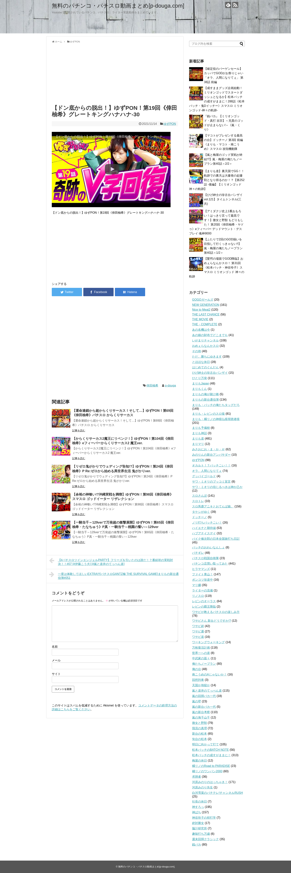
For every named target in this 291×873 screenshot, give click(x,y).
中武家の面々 (201, 658)
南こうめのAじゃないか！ (209, 674)
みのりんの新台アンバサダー (211, 454)
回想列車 (198, 679)
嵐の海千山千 (201, 717)
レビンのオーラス (204, 601)
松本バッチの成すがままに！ (211, 755)
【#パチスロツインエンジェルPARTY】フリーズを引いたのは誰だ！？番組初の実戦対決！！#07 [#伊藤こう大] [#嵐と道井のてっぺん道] (111, 561)
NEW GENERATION (205, 304)
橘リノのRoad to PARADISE (211, 765)
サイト (56, 673)
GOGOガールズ (202, 299)
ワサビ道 (198, 636)
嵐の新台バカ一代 (204, 706)
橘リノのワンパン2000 (207, 771)
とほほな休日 (201, 362)
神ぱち (196, 812)
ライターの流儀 (202, 590)
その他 (196, 351)
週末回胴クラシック (205, 839)
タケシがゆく (201, 511)
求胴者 (196, 776)
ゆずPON (170, 123)
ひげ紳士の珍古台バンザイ (210, 372)
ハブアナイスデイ (204, 533)
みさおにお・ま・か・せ (208, 449)
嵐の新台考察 (201, 712)
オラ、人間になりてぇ (207, 470)
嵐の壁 (196, 701)
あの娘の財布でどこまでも (210, 335)
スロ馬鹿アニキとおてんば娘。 (213, 506)
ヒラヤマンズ (201, 569)
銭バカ (196, 844)
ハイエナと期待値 (204, 528)
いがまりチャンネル (205, 340)
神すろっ (198, 806)
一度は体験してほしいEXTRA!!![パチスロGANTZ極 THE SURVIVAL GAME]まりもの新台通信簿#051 (114, 575)
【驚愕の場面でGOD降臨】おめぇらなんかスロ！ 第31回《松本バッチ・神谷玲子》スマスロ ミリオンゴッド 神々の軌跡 (216, 267)
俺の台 (196, 669)
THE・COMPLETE (204, 324)
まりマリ (198, 443)
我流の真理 (199, 728)
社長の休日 (199, 801)
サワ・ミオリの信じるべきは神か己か (217, 487)
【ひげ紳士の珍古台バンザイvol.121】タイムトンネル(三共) (223, 199)
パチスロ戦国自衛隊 (205, 558)
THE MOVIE (200, 319)
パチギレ (198, 552)
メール (56, 660)
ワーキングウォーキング (208, 642)
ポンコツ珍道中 (202, 579)
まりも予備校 (201, 427)
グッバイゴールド (204, 476)
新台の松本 (199, 733)
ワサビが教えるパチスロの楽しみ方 (216, 612)
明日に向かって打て (205, 744)
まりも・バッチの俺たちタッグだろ (216, 405)
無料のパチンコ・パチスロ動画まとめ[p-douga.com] (118, 6)
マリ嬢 (196, 585)
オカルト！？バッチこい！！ (211, 465)
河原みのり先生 (202, 787)
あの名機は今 (201, 329)
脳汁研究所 (199, 828)
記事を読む (78, 430)
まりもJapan (200, 383)
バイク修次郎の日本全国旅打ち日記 (216, 538)
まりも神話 (199, 433)
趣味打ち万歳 (201, 833)
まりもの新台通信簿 (205, 399)
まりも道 (198, 438)
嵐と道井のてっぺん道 (207, 690)
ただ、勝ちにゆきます (207, 356)
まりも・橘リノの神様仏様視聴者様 (216, 419)
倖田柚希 (152, 385)
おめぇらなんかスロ (205, 345)
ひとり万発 (199, 378)
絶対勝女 (198, 823)
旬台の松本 (199, 739)
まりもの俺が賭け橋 (205, 394)
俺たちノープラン (204, 663)
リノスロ (198, 595)
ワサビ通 (198, 631)
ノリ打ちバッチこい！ (207, 522)
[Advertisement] (115, 73)
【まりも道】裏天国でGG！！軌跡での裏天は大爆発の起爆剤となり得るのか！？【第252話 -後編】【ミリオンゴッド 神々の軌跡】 (217, 180)
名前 (55, 646)
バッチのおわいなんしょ (208, 547)
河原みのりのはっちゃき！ (210, 782)
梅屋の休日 (199, 760)
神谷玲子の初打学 (204, 817)
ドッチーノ (199, 517)
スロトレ (198, 501)
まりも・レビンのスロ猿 (208, 413)
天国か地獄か (201, 685)
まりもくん (199, 388)
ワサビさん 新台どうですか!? (211, 620)
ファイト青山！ (202, 574)
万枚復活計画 (201, 647)
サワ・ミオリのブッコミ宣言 (211, 481)
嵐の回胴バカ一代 (204, 696)
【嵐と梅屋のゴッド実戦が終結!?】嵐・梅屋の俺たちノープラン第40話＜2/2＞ (223, 159)
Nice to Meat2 (201, 309)
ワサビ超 (198, 626)
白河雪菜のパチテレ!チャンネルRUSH (217, 792)
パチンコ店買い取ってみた (210, 563)
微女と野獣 (199, 722)
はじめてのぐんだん (205, 367)
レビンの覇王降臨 (204, 606)
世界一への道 (201, 653)
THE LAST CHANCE (206, 314)
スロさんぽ (199, 495)
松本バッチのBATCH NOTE (210, 749)
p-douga (170, 385)
